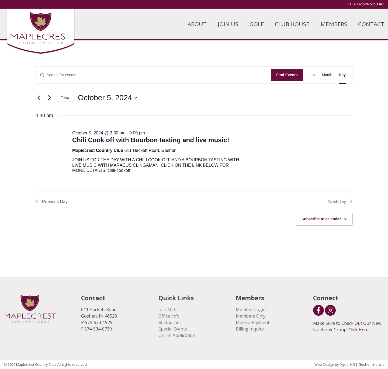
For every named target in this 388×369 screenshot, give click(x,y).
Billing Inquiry (250, 329)
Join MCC (167, 309)
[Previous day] (39, 98)
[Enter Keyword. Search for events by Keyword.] (153, 75)
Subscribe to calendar (321, 219)
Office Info (168, 316)
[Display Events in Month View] (327, 75)
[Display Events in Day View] (342, 75)
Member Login (251, 309)
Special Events (172, 329)
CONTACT (371, 24)
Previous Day (52, 201)
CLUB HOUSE (292, 24)
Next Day (340, 201)
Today (65, 98)
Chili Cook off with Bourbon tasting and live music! (150, 140)
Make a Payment (252, 322)
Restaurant (169, 322)
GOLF (257, 24)
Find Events (286, 75)
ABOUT (197, 24)
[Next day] (49, 98)
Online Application (176, 335)
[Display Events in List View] (313, 75)
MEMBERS (334, 24)
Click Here (358, 330)
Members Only (250, 316)
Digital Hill (347, 364)
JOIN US (228, 24)
